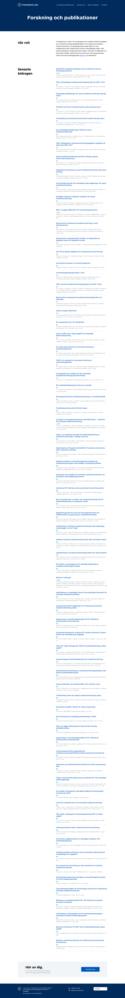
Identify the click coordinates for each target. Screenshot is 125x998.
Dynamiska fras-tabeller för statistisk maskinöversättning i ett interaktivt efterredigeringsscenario (80, 475)
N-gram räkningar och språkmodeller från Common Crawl (78, 684)
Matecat (83, 55)
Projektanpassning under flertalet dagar (71, 408)
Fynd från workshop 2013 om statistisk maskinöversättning (79, 803)
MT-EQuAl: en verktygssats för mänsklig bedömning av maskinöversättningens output (77, 565)
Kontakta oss (81, 5)
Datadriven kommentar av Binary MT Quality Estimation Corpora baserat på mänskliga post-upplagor (81, 633)
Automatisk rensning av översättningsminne (73, 263)
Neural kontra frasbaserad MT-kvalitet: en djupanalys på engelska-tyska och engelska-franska (78, 239)
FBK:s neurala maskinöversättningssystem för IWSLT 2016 (79, 284)
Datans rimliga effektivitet (66, 311)
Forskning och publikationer (65, 5)
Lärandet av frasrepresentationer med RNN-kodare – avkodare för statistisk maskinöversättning (80, 420)
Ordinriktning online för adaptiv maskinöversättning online (78, 695)
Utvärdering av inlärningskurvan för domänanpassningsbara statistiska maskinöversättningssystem (79, 914)
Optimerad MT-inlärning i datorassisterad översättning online (80, 488)
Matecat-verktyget (63, 577)
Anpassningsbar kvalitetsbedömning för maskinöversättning (79, 659)
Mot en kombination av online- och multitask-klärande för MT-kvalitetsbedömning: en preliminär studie (80, 500)
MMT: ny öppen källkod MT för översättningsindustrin (76, 210)
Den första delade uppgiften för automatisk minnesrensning (79, 252)
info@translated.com (77, 990)
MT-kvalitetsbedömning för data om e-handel (73, 385)
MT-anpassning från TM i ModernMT (70, 322)
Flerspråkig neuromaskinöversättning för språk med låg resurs (80, 118)
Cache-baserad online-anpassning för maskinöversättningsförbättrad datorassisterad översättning (80, 752)
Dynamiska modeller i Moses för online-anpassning (75, 707)
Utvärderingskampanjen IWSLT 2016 (70, 273)
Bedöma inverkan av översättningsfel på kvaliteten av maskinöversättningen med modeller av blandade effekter (78, 462)
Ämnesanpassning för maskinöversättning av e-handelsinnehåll (80, 396)
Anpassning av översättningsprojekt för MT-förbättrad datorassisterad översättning (77, 620)
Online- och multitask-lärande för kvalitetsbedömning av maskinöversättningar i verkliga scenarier (78, 435)
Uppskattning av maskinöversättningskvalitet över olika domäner (81, 553)
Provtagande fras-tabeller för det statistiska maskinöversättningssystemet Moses (73, 374)
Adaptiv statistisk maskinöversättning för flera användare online (81, 539)
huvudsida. (26, 991)
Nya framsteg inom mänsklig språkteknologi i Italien (76, 716)
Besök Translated (93, 5)
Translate (104, 5)
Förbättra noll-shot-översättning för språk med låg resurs (78, 107)
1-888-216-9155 (75, 988)
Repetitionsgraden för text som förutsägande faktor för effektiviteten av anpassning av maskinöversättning (77, 514)
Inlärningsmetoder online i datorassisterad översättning (78, 827)
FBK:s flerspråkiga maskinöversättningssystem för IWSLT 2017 (80, 82)
